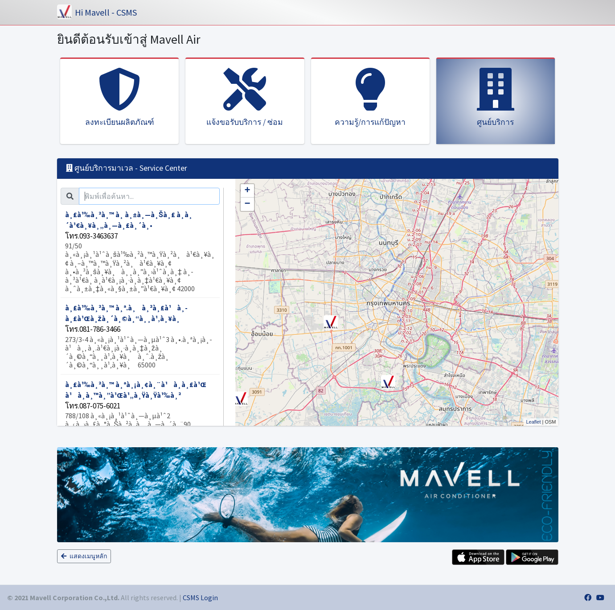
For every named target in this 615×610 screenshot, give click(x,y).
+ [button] (247, 191)
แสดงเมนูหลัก (84, 556)
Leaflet (533, 422)
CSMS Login (200, 597)
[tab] (495, 101)
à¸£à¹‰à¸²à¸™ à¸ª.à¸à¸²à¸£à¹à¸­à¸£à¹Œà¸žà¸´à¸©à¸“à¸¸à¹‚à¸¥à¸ (140, 336)
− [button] (247, 204)
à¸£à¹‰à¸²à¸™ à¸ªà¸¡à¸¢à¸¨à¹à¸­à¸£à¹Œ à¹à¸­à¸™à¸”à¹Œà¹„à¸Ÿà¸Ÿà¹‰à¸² (140, 426)
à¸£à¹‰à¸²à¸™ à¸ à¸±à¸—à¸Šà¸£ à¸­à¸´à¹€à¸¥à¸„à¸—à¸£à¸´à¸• (140, 251)
